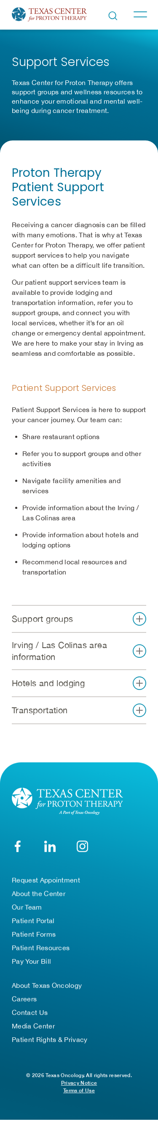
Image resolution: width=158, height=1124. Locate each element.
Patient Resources (41, 949)
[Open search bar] (113, 15)
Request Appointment (46, 881)
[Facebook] (17, 847)
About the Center (38, 895)
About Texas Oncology (47, 986)
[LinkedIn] (50, 847)
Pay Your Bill (31, 962)
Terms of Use (79, 1091)
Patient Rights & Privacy (50, 1040)
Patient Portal (33, 922)
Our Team (27, 908)
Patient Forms (34, 935)
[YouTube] (82, 847)
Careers (24, 1000)
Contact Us (30, 1013)
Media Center (33, 1027)
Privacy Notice (79, 1084)
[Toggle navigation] (140, 14)
